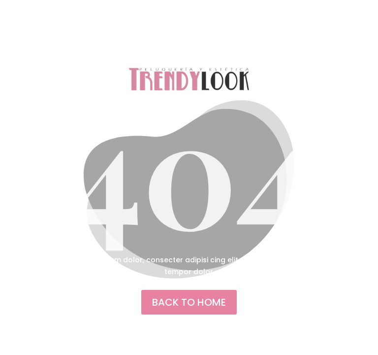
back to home (189, 302)
